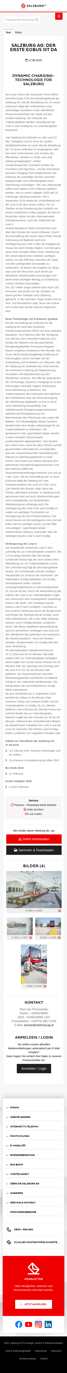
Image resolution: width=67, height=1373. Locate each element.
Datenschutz (41, 1351)
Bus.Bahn (14, 1164)
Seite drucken (35, 809)
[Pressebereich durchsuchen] (22, 19)
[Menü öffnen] (59, 16)
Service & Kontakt (21, 1202)
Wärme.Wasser (18, 1117)
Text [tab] (8, 32)
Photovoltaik (17, 1136)
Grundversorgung (27, 1358)
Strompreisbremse (23, 1212)
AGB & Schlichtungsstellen (18, 1351)
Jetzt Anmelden (33, 1304)
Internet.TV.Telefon (22, 1126)
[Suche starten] (37, 20)
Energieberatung (20, 1155)
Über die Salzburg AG (22, 1183)
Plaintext (19, 804)
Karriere (14, 1193)
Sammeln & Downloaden (34, 850)
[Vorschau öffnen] (34, 889)
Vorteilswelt (17, 1174)
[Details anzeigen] (59, 910)
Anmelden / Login (33, 1068)
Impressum (56, 1351)
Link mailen (35, 813)
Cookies (44, 1358)
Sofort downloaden (33, 839)
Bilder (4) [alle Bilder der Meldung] (34, 866)
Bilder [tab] (18, 32)
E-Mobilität (16, 1145)
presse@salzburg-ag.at (39, 1025)
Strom (12, 1107)
